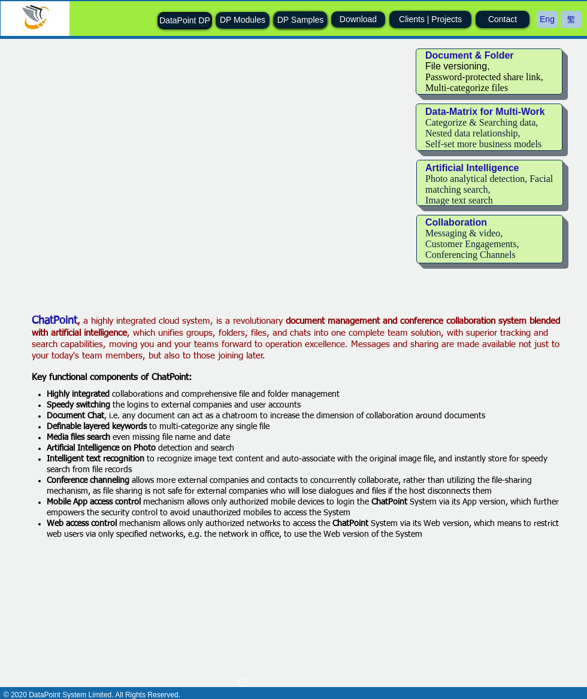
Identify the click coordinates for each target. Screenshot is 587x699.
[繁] (571, 19)
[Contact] (502, 19)
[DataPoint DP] (185, 20)
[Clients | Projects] (430, 19)
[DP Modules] (243, 20)
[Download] (358, 19)
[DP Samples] (300, 20)
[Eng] (547, 19)
